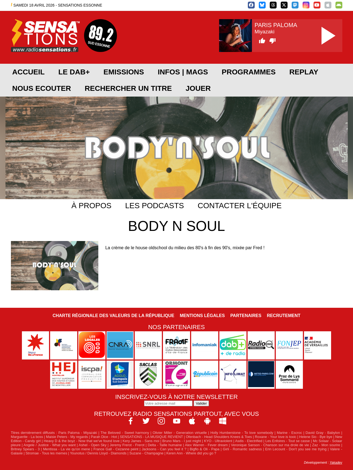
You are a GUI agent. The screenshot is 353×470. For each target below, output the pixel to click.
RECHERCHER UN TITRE (128, 88)
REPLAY (303, 72)
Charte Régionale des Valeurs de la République (113, 315)
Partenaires (246, 315)
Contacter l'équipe (240, 205)
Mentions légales (202, 315)
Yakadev (336, 463)
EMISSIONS (124, 72)
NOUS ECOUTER (41, 88)
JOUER (198, 88)
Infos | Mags (183, 72)
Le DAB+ (74, 72)
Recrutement (283, 315)
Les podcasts (154, 205)
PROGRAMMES (249, 72)
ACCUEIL (28, 72)
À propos (91, 205)
